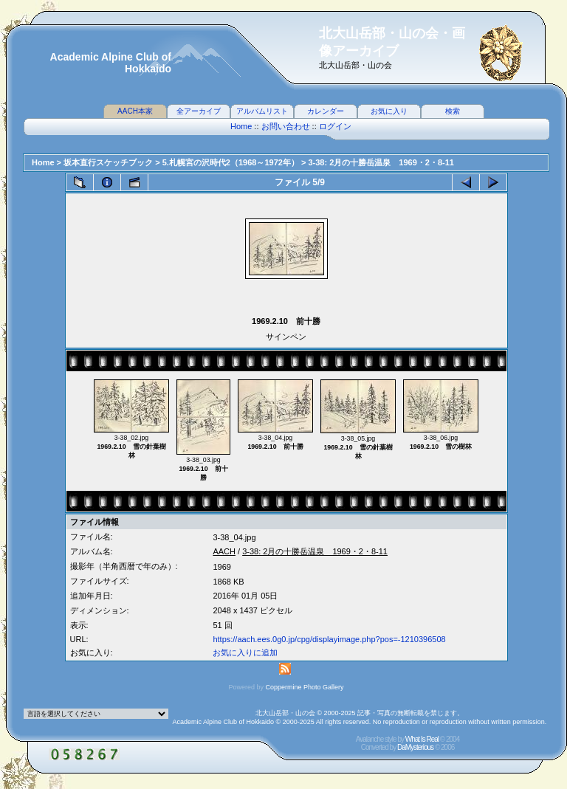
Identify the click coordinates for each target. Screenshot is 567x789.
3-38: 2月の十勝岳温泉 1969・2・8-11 (380, 162)
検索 (452, 111)
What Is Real (422, 739)
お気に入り (389, 111)
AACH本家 (135, 111)
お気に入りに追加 (245, 652)
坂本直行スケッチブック (108, 162)
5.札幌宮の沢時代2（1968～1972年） (230, 162)
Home (241, 126)
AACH (224, 551)
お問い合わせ (285, 126)
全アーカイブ (198, 111)
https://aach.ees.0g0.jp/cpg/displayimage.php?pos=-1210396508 (329, 639)
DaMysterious (415, 747)
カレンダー (325, 111)
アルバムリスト (262, 111)
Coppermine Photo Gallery (304, 687)
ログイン (335, 126)
